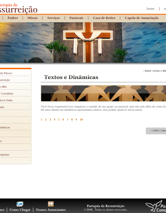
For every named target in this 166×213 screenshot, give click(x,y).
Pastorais (76, 18)
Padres (13, 18)
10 (81, 119)
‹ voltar (155, 130)
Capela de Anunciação (142, 18)
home (151, 9)
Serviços (53, 18)
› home (147, 70)
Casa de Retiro (104, 18)
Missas (33, 18)
